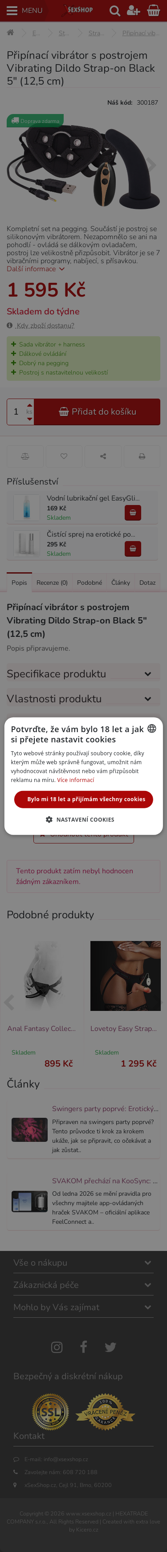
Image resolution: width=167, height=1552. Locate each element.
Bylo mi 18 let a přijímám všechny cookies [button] (86, 799)
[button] (83, 819)
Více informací (75, 779)
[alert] (83, 776)
